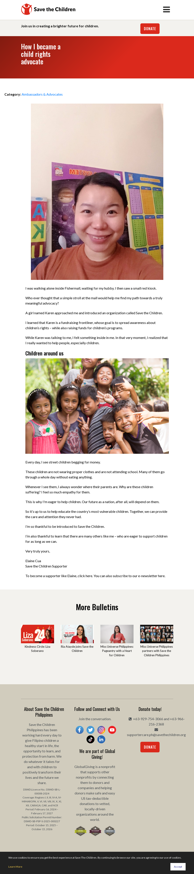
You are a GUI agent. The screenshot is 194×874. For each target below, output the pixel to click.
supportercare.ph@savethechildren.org (156, 735)
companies (86, 788)
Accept (178, 866)
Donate (150, 28)
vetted (104, 803)
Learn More (15, 866)
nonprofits (84, 777)
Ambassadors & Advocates (42, 94)
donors (98, 782)
